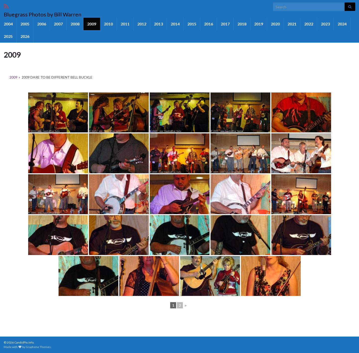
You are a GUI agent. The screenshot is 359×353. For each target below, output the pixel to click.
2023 (325, 23)
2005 (24, 23)
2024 (342, 23)
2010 (108, 23)
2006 (41, 23)
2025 (8, 36)
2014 (175, 23)
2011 (125, 23)
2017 (225, 23)
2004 (8, 23)
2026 (24, 36)
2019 (258, 23)
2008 (75, 23)
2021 (291, 23)
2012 (141, 23)
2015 (191, 23)
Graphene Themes (38, 347)
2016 (208, 23)
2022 (308, 23)
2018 (241, 23)
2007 (58, 23)
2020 (275, 23)
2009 (91, 23)
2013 (158, 23)
